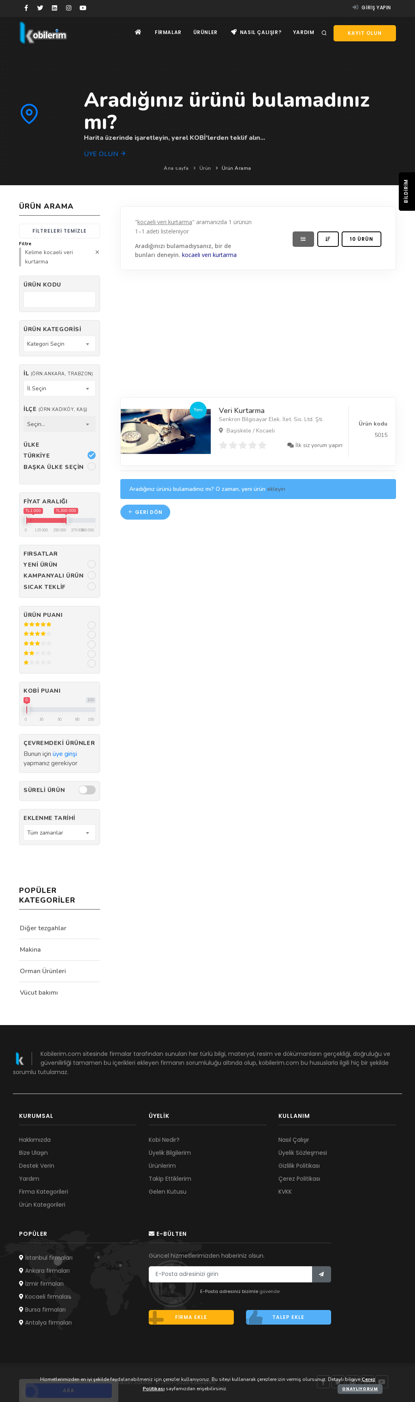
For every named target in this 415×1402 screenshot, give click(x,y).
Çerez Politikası (299, 1179)
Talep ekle (275, 1317)
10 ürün (361, 238)
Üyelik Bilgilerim (170, 1153)
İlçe (56, 409)
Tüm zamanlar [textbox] (45, 833)
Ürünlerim (162, 1166)
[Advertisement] (258, 331)
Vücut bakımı (39, 992)
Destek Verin (36, 1166)
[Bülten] (321, 1274)
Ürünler (204, 32)
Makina (30, 949)
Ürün (205, 168)
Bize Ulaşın (33, 1153)
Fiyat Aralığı (45, 501)
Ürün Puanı (43, 615)
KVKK (285, 1192)
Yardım (303, 32)
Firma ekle (178, 1317)
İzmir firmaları (41, 1284)
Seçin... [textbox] (36, 424)
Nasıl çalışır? (255, 32)
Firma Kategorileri (43, 1192)
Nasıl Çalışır (293, 1140)
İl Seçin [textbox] (36, 388)
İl (58, 373)
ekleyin (276, 489)
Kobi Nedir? (164, 1140)
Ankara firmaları (44, 1271)
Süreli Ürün (44, 790)
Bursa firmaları (42, 1310)
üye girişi (65, 753)
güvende (269, 1291)
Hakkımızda (35, 1140)
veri (207, 255)
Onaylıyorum (360, 1389)
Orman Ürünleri (43, 971)
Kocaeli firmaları (45, 1297)
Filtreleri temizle (59, 230)
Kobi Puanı (42, 691)
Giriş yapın (372, 7)
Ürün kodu (42, 285)
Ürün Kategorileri (42, 1205)
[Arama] (324, 33)
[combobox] (60, 344)
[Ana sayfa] (136, 32)
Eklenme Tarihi (49, 818)
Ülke (31, 445)
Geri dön (145, 512)
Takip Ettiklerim (170, 1179)
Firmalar (166, 32)
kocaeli (191, 255)
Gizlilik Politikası (299, 1166)
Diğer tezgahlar (43, 928)
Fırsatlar (41, 554)
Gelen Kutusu (167, 1192)
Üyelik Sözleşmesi (302, 1153)
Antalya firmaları (45, 1323)
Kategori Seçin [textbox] (45, 344)
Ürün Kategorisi (52, 329)
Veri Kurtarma (242, 410)
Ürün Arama (236, 168)
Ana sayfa (176, 168)
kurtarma (225, 255)
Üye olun (105, 154)
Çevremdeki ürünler (59, 743)
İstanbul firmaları (46, 1258)
